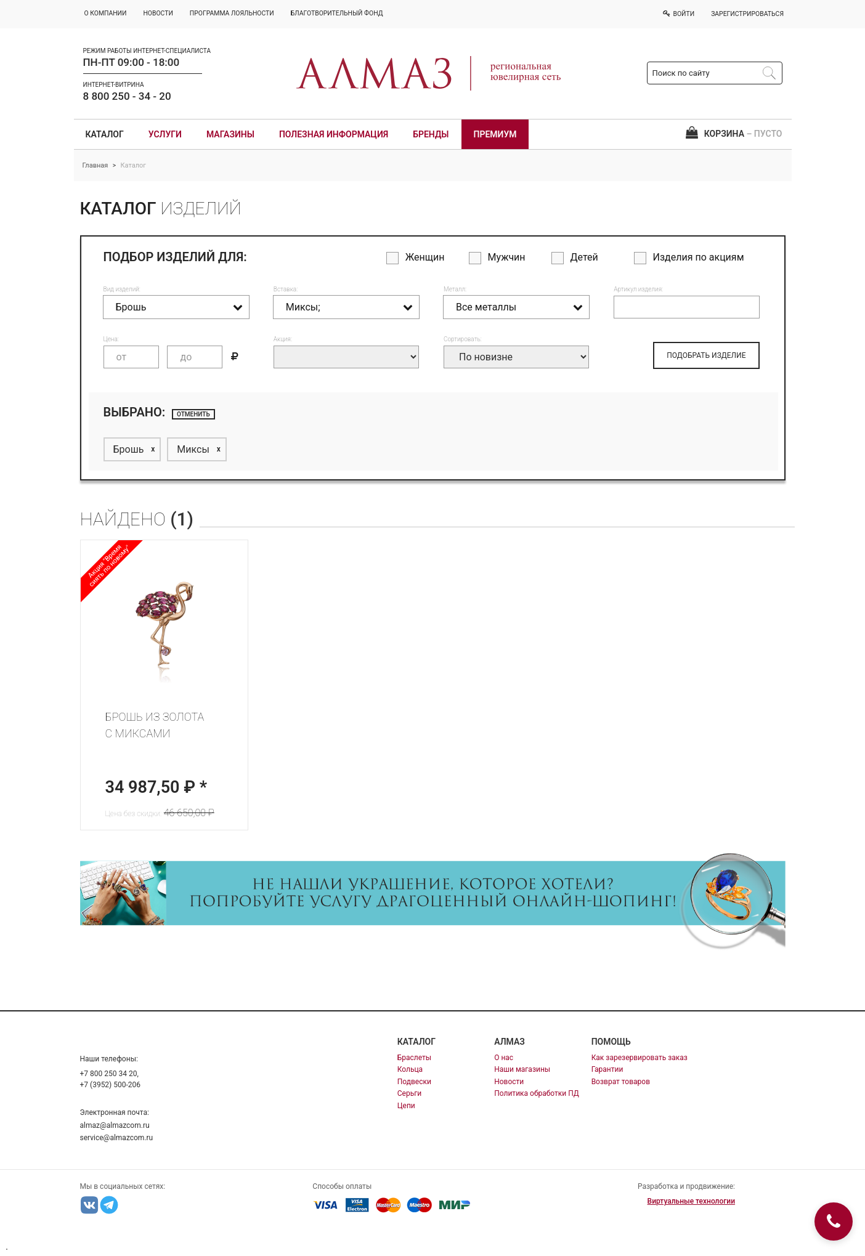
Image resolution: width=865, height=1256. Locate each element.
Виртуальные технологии (691, 1201)
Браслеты (414, 1057)
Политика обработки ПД (536, 1093)
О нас (503, 1057)
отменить (193, 414)
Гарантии (607, 1069)
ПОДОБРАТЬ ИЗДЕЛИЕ (706, 355)
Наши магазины (522, 1069)
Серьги (409, 1093)
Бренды (431, 134)
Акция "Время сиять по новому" (109, 565)
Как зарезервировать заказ (639, 1057)
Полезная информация (333, 134)
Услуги (165, 134)
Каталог (105, 134)
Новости (509, 1081)
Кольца (410, 1069)
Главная (95, 165)
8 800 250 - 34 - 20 (127, 96)
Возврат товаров (620, 1081)
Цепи (406, 1105)
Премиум (495, 134)
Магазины (230, 134)
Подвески (414, 1081)
